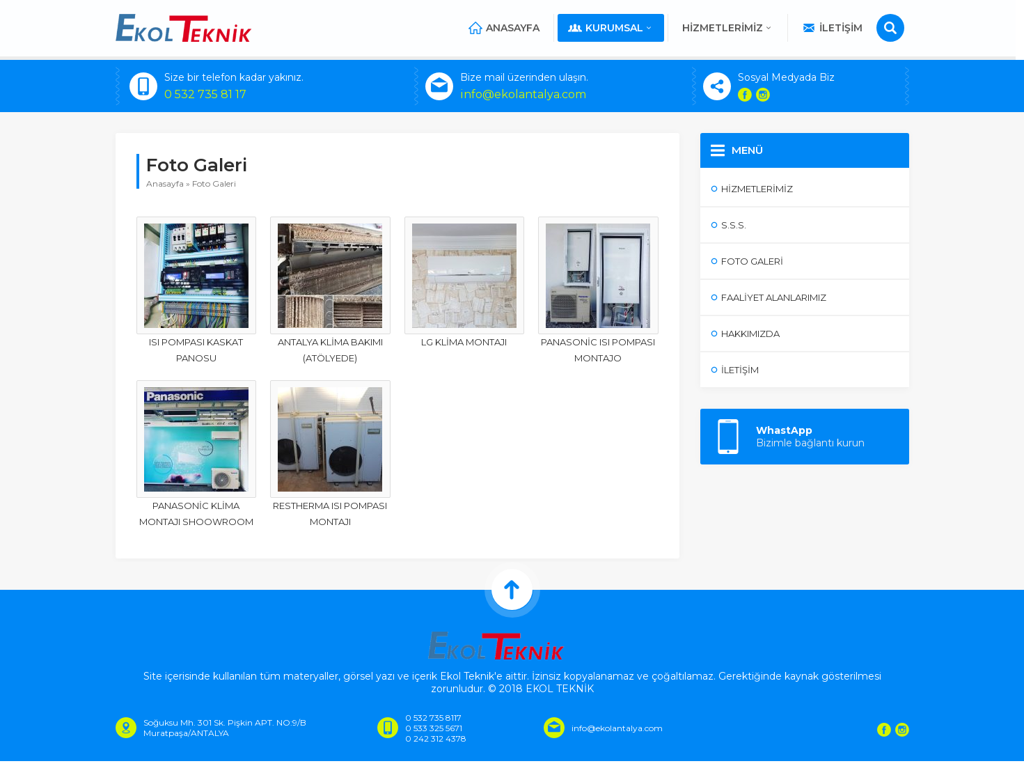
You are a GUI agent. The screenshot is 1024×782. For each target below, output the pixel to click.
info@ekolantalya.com (523, 94)
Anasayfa (508, 28)
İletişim (837, 28)
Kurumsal (616, 28)
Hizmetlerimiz (732, 28)
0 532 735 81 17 (205, 94)
